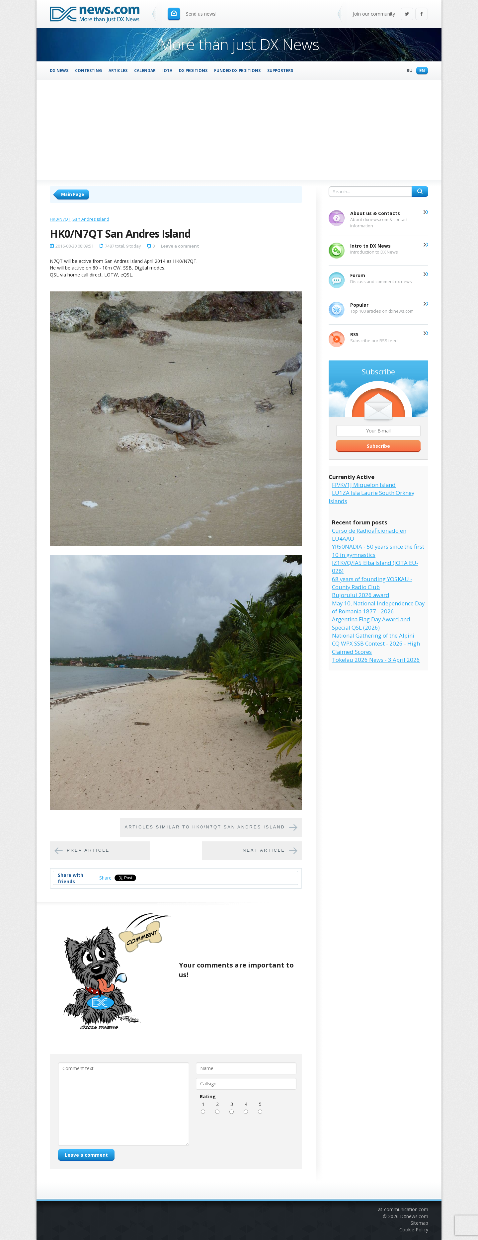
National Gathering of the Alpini (373, 635)
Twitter (407, 14)
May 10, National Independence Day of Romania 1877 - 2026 (378, 607)
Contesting (88, 70)
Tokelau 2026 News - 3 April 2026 (376, 659)
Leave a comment (180, 246)
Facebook (421, 14)
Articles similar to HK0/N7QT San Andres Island (204, 826)
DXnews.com (414, 1216)
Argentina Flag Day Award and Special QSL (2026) (371, 623)
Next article (264, 850)
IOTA (167, 70)
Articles (118, 70)
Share (105, 878)
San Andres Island (90, 219)
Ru (408, 71)
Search (420, 191)
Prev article (88, 850)
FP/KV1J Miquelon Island (364, 485)
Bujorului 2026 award (360, 595)
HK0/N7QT (60, 219)
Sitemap (419, 1223)
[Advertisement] (239, 129)
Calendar (145, 70)
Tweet (121, 878)
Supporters (280, 70)
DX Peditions (193, 70)
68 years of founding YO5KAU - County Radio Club (372, 583)
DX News (59, 70)
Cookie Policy (413, 1229)
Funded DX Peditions (237, 70)
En (420, 71)
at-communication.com (403, 1209)
